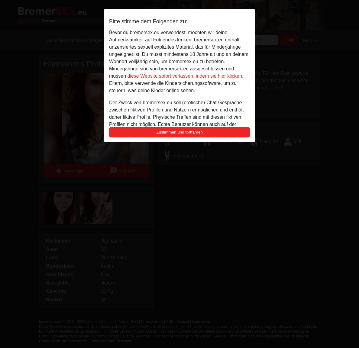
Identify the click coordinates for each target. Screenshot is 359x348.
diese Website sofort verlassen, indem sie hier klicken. (185, 76)
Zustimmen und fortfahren (179, 132)
